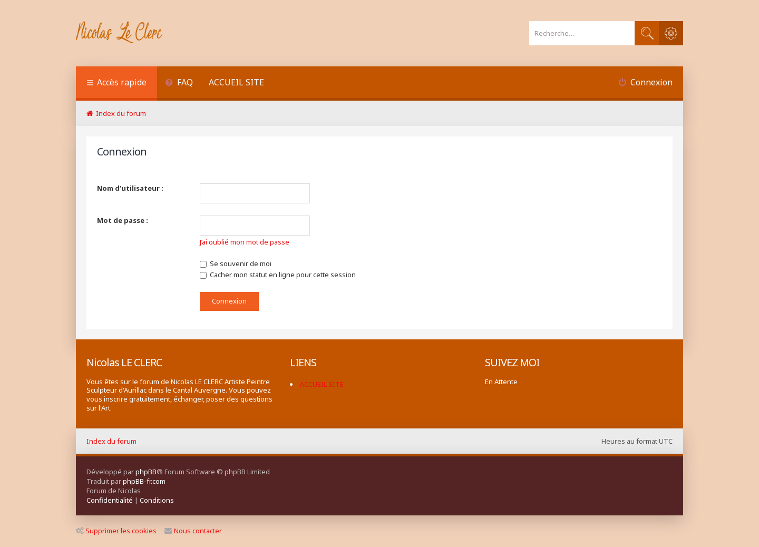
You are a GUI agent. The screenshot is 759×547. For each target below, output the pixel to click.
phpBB (146, 471)
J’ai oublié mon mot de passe (244, 242)
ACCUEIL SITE (236, 82)
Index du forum (111, 441)
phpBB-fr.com (144, 481)
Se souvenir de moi (235, 263)
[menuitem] (179, 83)
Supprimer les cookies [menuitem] (116, 530)
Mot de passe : (122, 220)
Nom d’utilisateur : (130, 188)
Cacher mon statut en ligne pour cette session (278, 274)
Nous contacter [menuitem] (193, 530)
